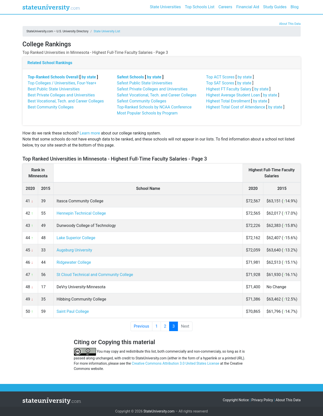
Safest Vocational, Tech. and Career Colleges (156, 95)
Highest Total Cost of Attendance (235, 107)
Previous (141, 326)
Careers (225, 7)
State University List (107, 31)
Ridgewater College (74, 262)
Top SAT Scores (220, 83)
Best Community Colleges (51, 107)
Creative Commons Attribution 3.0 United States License (175, 363)
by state (89, 77)
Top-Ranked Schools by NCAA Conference (154, 107)
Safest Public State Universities (144, 83)
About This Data (289, 24)
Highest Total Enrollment (228, 101)
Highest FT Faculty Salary (228, 89)
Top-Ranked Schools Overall (53, 77)
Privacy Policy (262, 400)
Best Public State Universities (54, 89)
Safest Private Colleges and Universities (152, 89)
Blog (295, 7)
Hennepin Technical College (81, 213)
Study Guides (275, 7)
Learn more (90, 133)
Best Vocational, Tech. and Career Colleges (66, 101)
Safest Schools (130, 77)
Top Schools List (199, 7)
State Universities (165, 7)
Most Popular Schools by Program (147, 113)
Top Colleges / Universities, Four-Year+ (62, 83)
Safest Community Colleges (141, 101)
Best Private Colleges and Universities (61, 95)
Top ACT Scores (220, 77)
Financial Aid (247, 7)
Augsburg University (74, 250)
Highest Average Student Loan (233, 95)
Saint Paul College (73, 311)
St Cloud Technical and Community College (95, 274)
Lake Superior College (76, 237)
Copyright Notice (236, 400)
